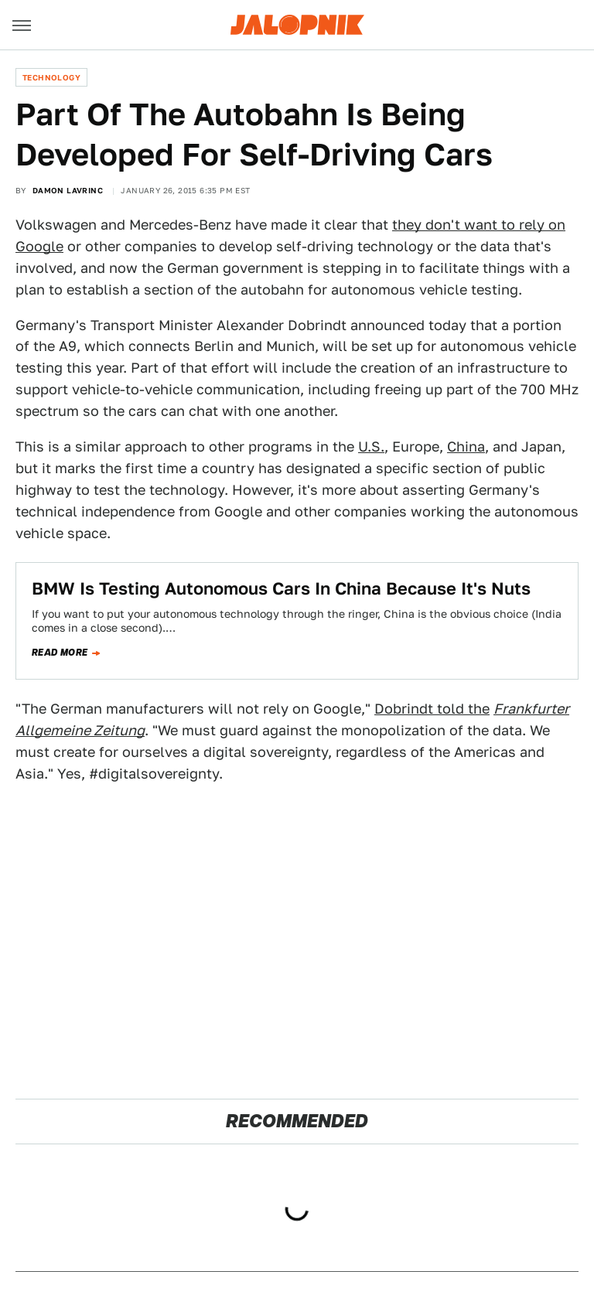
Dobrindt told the (432, 709)
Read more (60, 653)
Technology (51, 77)
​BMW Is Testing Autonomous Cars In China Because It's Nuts (281, 588)
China (466, 446)
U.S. (371, 446)
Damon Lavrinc (67, 190)
